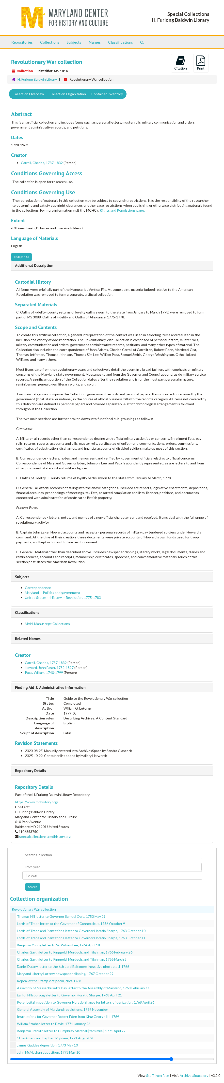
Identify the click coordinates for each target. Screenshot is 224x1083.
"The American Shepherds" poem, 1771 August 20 (55, 1038)
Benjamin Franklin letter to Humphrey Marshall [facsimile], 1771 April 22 (71, 1031)
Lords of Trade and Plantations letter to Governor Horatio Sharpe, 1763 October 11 (81, 938)
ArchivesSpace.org (194, 1075)
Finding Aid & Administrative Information (50, 687)
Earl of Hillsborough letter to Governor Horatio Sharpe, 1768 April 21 (69, 995)
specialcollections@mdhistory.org (45, 836)
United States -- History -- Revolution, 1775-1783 (63, 597)
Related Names (28, 638)
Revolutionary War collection (34, 909)
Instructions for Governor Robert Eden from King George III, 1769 (68, 1016)
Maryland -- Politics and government (52, 592)
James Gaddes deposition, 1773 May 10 (47, 1045)
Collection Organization (67, 94)
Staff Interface (157, 1075)
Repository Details (30, 770)
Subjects (74, 42)
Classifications (120, 42)
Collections (49, 42)
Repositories (22, 42)
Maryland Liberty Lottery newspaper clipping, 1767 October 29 (65, 974)
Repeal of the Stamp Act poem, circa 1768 (49, 981)
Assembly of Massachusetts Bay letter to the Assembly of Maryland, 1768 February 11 (83, 988)
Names (95, 42)
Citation (180, 62)
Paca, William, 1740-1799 (44, 672)
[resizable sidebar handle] (112, 1059)
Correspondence (38, 588)
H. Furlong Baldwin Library (37, 79)
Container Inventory (107, 94)
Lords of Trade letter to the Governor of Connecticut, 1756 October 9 (71, 923)
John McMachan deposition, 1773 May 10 (48, 1052)
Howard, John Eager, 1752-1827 (49, 667)
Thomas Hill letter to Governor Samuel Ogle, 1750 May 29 (61, 916)
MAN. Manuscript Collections (47, 624)
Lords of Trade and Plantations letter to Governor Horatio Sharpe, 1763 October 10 (81, 931)
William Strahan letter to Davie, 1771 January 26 (53, 1024)
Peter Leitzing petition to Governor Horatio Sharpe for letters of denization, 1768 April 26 (85, 1002)
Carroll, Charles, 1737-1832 (42, 163)
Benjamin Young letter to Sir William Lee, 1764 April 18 (58, 945)
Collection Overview (28, 94)
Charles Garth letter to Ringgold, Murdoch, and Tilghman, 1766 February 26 (74, 952)
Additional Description (34, 265)
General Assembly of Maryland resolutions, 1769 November (62, 1009)
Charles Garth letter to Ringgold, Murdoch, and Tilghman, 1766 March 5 (72, 959)
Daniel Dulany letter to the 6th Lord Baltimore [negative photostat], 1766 (73, 966)
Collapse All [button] (21, 257)
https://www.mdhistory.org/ (36, 802)
